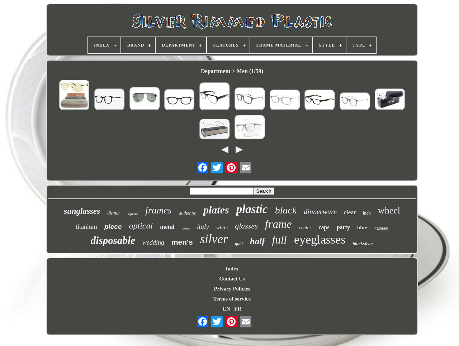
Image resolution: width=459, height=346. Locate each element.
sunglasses (82, 211)
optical (141, 225)
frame (278, 223)
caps (323, 227)
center (305, 227)
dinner (113, 213)
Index (232, 268)
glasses (246, 225)
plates (216, 210)
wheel (389, 210)
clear (350, 212)
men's (182, 242)
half (257, 241)
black (286, 210)
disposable (113, 240)
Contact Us (232, 279)
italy (203, 226)
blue (362, 227)
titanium (86, 226)
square (133, 214)
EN (226, 309)
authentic (187, 213)
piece (113, 226)
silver (214, 239)
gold (239, 243)
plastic (252, 209)
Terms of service (232, 299)
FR (237, 309)
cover (186, 229)
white (222, 227)
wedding (153, 242)
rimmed (381, 228)
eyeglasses (320, 239)
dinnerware (320, 212)
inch (367, 213)
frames (158, 210)
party (343, 227)
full (279, 240)
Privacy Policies (232, 289)
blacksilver (362, 243)
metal (167, 227)
